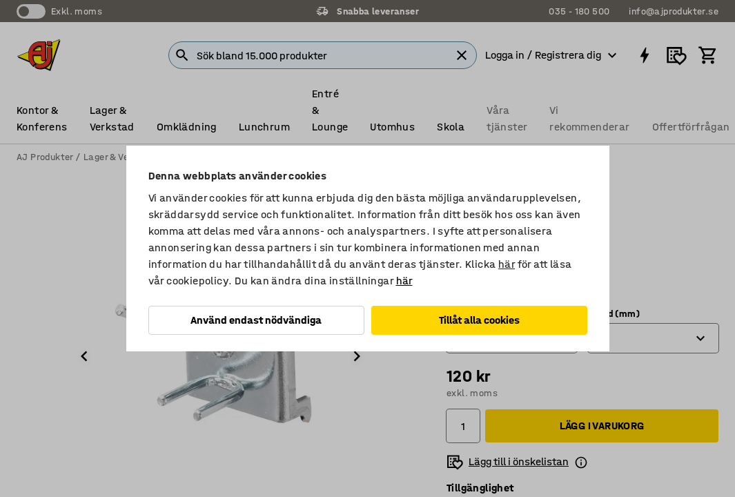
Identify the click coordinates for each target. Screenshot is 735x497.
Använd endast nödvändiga (256, 320)
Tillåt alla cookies (479, 320)
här (506, 264)
